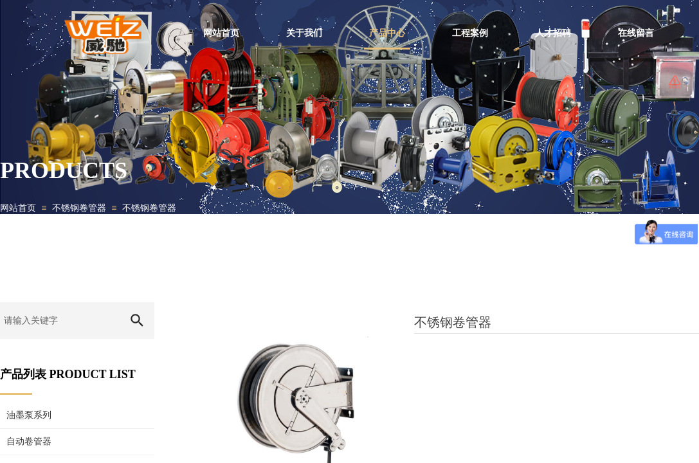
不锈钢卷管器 (79, 208)
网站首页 (18, 208)
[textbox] (59, 320)
